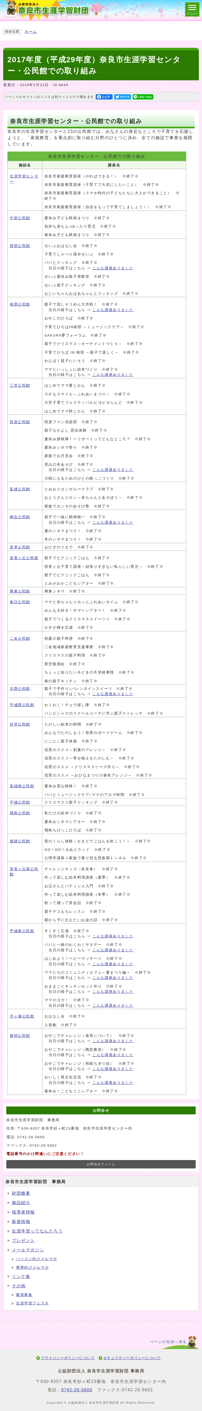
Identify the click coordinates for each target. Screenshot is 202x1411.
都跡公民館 (20, 841)
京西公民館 (20, 689)
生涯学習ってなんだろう (37, 1231)
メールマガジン (28, 1250)
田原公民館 (20, 422)
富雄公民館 (20, 489)
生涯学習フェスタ (32, 1303)
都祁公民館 (20, 1036)
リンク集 (21, 1276)
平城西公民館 (22, 705)
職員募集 (24, 1295)
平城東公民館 (22, 931)
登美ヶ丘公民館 (24, 558)
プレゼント (23, 1240)
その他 (19, 1286)
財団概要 (21, 1193)
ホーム (31, 32)
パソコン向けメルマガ (36, 1259)
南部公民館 (20, 304)
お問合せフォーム (101, 1164)
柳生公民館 (20, 517)
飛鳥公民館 (20, 813)
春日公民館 (20, 602)
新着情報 (21, 1221)
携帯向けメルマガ (32, 1268)
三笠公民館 (20, 385)
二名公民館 (20, 639)
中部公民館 (20, 218)
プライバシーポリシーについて (68, 1358)
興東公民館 (20, 591)
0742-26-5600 (77, 1390)
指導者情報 (23, 1212)
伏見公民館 (20, 724)
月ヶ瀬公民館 (22, 1016)
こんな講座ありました (112, 268)
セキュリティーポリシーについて (132, 1358)
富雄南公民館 (22, 786)
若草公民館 (20, 547)
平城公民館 (20, 802)
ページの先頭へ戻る (168, 1342)
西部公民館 (20, 246)
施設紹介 (21, 1202)
